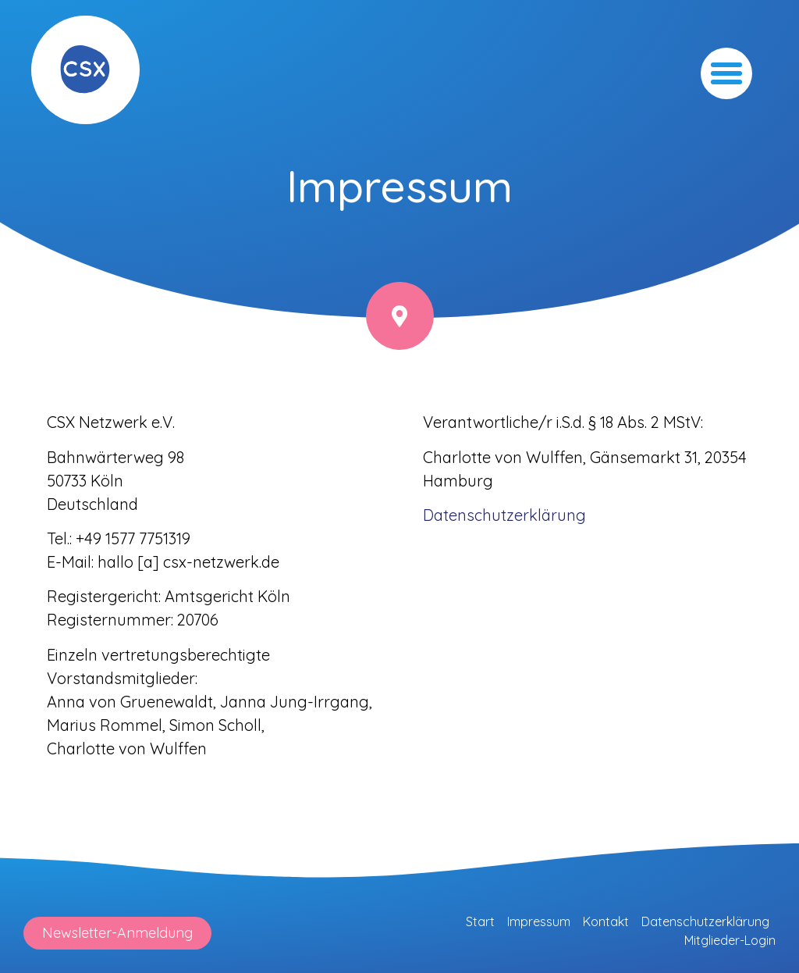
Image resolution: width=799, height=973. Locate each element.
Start (480, 921)
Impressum (538, 921)
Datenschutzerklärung (705, 921)
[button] (726, 73)
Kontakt (606, 921)
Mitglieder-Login (730, 940)
